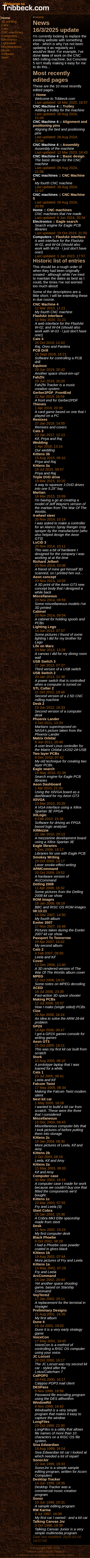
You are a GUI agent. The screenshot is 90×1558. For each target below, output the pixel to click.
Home (5, 18)
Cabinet (39, 611)
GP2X (37, 1026)
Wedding (40, 442)
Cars (4, 25)
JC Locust (41, 1356)
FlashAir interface (70, 237)
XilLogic (40, 815)
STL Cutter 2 (43, 688)
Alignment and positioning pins (60, 123)
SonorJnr (40, 1460)
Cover (38, 961)
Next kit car (42, 1099)
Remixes (40, 419)
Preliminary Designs (50, 1310)
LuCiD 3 (39, 542)
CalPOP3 (40, 1376)
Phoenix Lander (46, 719)
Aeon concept (44, 577)
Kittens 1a (41, 1264)
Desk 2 (38, 704)
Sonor (38, 1498)
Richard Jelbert (46, 561)
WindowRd (42, 1402)
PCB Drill (40, 350)
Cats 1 (38, 1072)
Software (7, 54)
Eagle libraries (45, 846)
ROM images (43, 899)
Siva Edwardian (46, 1445)
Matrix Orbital (44, 738)
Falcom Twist (44, 1084)
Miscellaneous (11, 46)
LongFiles (41, 1422)
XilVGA (39, 800)
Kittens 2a (41, 1164)
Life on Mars (43, 646)
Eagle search (67, 221)
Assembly (71, 145)
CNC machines (12, 32)
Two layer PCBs (46, 753)
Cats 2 (38, 949)
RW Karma (42, 1510)
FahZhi (38, 377)
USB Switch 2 (44, 673)
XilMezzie (40, 830)
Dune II (39, 1322)
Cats (4, 28)
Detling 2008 (43, 884)
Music (5, 50)
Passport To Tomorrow (52, 938)
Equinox (40, 366)
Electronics (9, 39)
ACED (38, 988)
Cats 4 (38, 339)
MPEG (38, 976)
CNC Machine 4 (46, 304)
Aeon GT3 (41, 1041)
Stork (37, 1057)
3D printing (9, 21)
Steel (4, 57)
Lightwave (8, 43)
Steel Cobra (42, 1210)
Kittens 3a (41, 465)
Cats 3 (38, 431)
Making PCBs (44, 999)
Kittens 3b (41, 454)
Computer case (45, 1176)
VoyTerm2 (41, 1295)
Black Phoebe (44, 1237)
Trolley (68, 106)
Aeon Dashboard (47, 784)
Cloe (37, 1011)
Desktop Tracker (46, 1479)
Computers (9, 36)
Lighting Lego (44, 627)
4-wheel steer (44, 515)
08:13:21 (40, 911)
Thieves (39, 404)
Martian (39, 492)
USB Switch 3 (44, 661)
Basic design (73, 156)
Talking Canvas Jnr (49, 1521)
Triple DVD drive (46, 477)
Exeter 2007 (43, 922)
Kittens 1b (41, 1253)
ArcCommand (44, 1276)
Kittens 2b (41, 1153)
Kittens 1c (41, 1199)
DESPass (40, 1387)
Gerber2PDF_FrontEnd (52, 393)
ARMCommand (45, 869)
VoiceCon (41, 1337)
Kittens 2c (41, 1137)
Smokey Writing (46, 857)
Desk (37, 1226)
